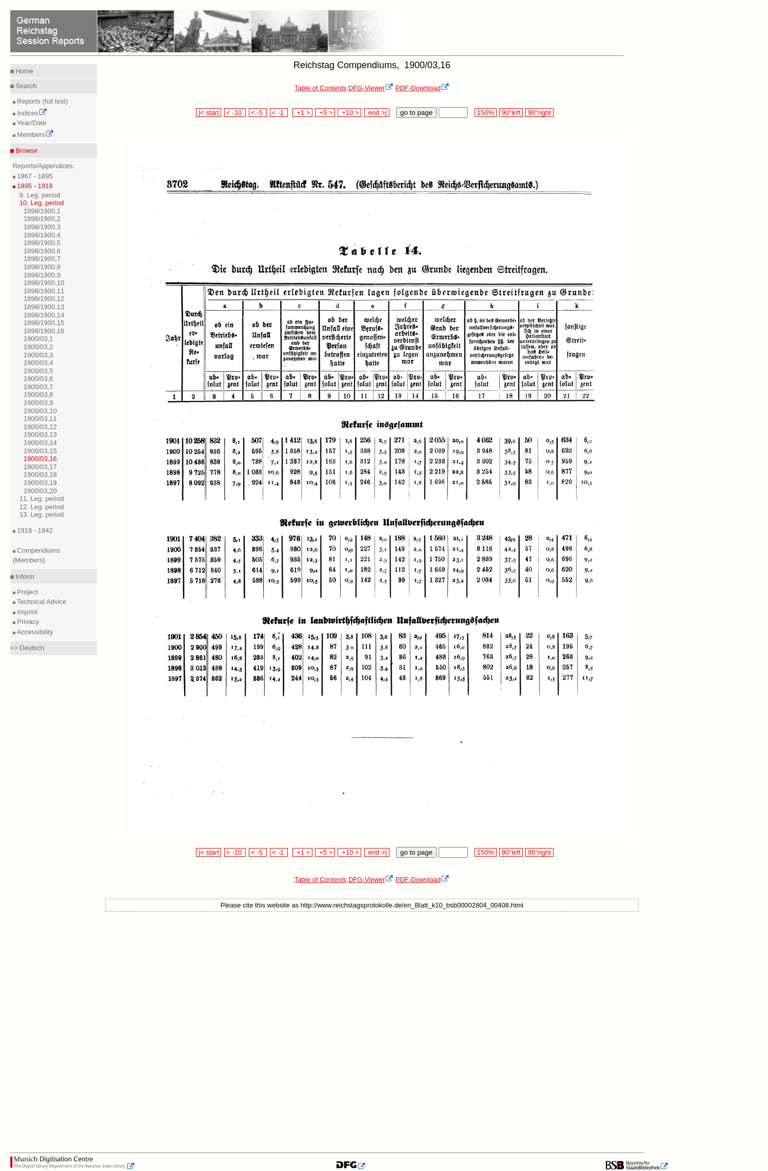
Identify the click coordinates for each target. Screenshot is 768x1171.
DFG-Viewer (370, 88)
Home (23, 71)
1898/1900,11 (44, 291)
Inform (24, 576)
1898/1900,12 (44, 298)
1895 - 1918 (34, 186)
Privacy (27, 621)
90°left (511, 112)
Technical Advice (41, 601)
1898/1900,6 (42, 251)
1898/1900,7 (42, 259)
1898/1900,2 (42, 219)
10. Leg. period (41, 203)
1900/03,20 (40, 491)
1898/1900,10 (44, 283)
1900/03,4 (38, 363)
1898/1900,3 (42, 227)
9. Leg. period (40, 195)
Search (25, 86)
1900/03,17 (40, 467)
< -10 (235, 112)
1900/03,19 (40, 483)
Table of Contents (320, 88)
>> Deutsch (27, 648)
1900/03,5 (38, 371)
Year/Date (31, 123)
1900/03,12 (40, 427)
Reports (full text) (41, 101)
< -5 (258, 112)
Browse (26, 150)
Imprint (26, 612)
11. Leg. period (41, 498)
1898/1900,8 (42, 267)
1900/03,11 (40, 418)
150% (485, 112)
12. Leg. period (41, 507)
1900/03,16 (40, 458)
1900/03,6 (38, 378)
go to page (416, 112)
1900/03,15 (40, 451)
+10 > (349, 112)
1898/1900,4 (42, 235)
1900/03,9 (38, 403)
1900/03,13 (40, 434)
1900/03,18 (40, 474)
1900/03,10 (40, 411)
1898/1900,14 (44, 315)
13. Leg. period (41, 514)
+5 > (325, 112)
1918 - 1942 (34, 530)
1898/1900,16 (44, 331)
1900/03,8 (38, 394)
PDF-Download (422, 88)
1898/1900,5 (42, 243)
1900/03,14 (40, 443)
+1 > (302, 112)
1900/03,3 (38, 355)
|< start (208, 112)
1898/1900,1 (42, 211)
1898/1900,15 (44, 323)
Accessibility (34, 632)
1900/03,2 (38, 347)
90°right (539, 112)
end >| (377, 112)
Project (26, 592)
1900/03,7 (38, 387)
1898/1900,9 (42, 275)
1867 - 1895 (34, 176)
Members (34, 134)
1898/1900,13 (44, 307)
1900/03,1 (38, 338)
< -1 (279, 112)
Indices (31, 113)
